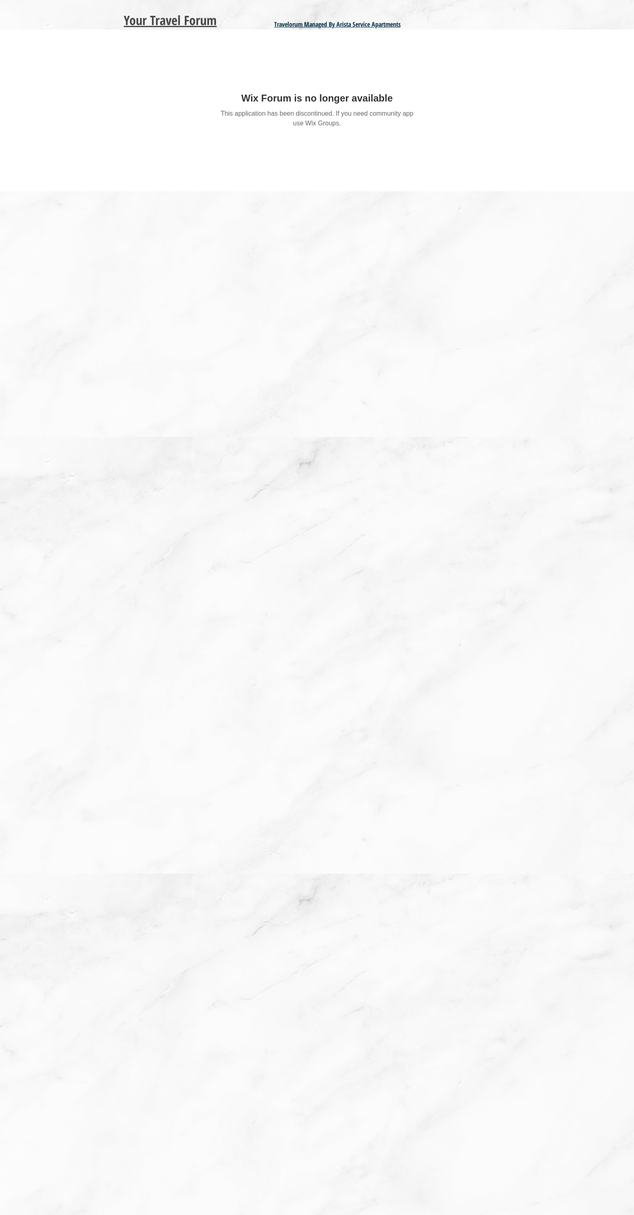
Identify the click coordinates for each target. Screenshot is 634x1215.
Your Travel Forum (170, 20)
